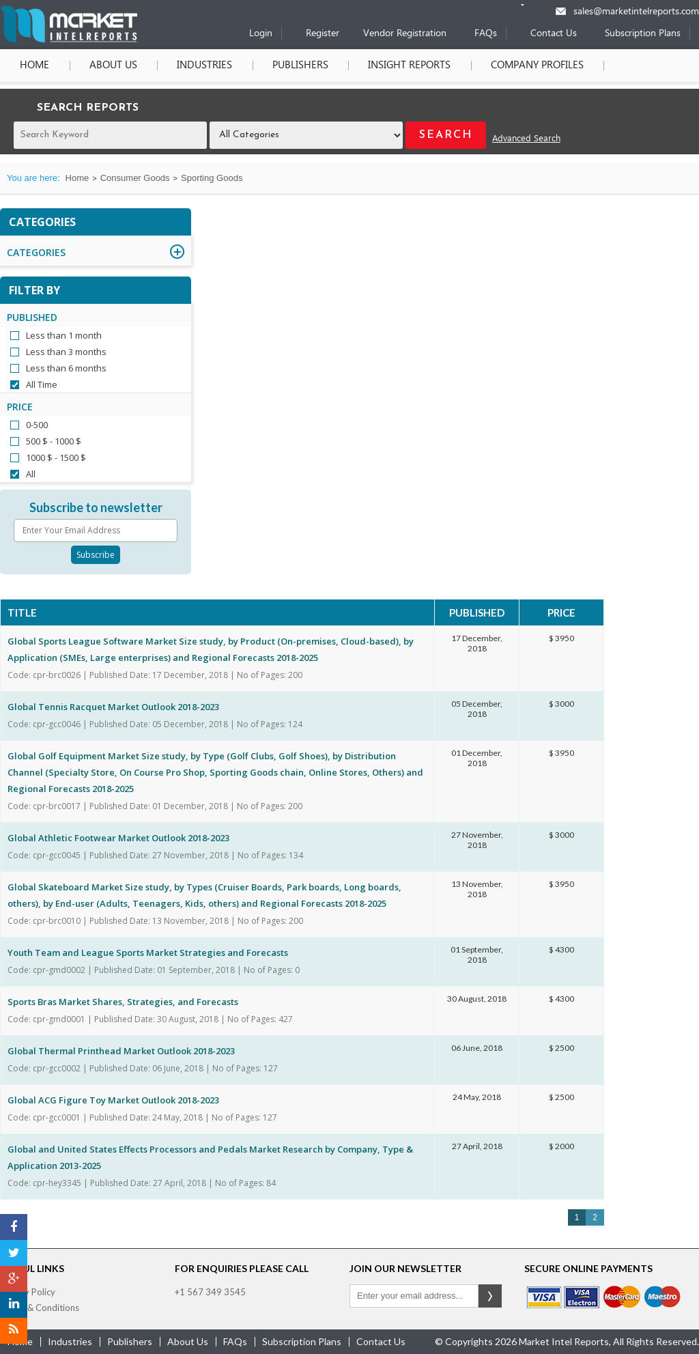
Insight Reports (408, 65)
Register (322, 33)
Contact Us (553, 33)
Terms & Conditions (39, 1307)
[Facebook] (13, 1227)
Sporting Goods (211, 178)
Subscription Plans (643, 33)
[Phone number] (531, 4)
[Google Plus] (13, 1279)
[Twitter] (13, 1253)
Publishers (299, 65)
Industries (203, 65)
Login (260, 33)
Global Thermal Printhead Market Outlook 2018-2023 (121, 1051)
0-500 (37, 425)
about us (187, 1341)
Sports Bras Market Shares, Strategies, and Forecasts (123, 1002)
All (30, 474)
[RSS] (13, 1331)
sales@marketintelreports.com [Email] (636, 11)
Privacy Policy (27, 1291)
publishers (129, 1341)
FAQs (485, 33)
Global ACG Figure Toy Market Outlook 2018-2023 (113, 1100)
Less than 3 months (66, 351)
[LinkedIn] (13, 1305)
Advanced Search (526, 139)
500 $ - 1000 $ (53, 441)
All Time (41, 384)
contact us (380, 1341)
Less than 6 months (66, 368)
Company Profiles (535, 65)
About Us (113, 65)
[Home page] (68, 40)
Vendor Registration (404, 33)
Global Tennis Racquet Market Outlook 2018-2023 (113, 707)
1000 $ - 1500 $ (56, 457)
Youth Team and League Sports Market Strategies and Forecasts (148, 952)
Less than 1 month (64, 335)
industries (70, 1341)
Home (34, 65)
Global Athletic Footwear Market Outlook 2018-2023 (118, 838)
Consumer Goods (135, 178)
